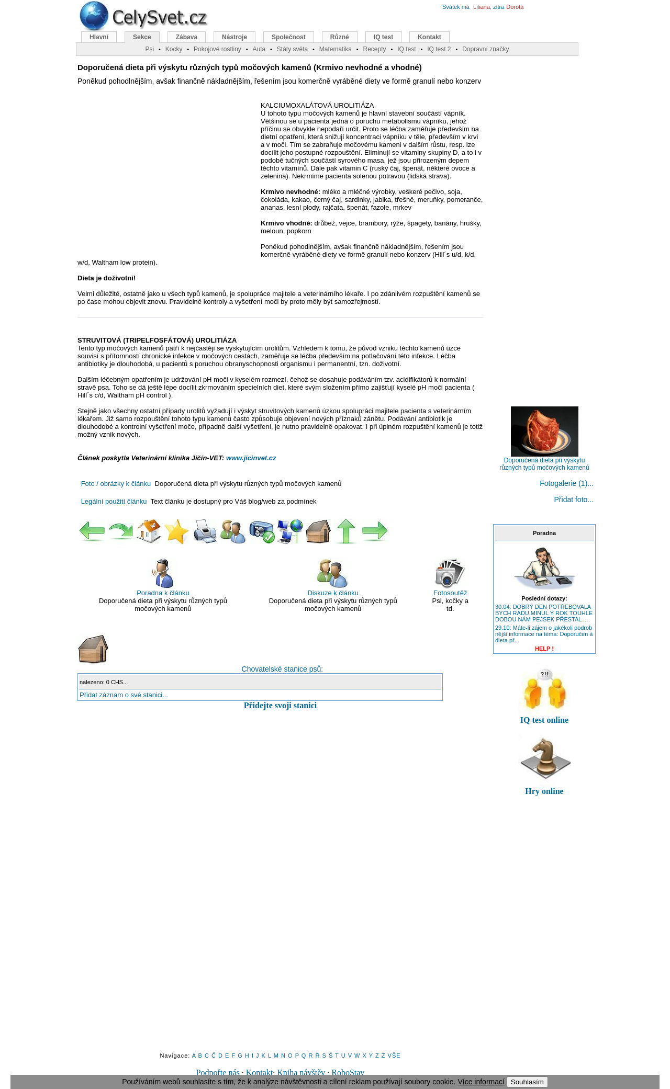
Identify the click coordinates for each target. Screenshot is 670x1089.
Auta (258, 49)
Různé (339, 37)
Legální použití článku (114, 501)
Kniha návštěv (301, 1072)
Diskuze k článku (333, 577)
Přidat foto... (574, 499)
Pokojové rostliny (217, 49)
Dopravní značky (485, 49)
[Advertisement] (165, 177)
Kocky (174, 49)
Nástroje (234, 37)
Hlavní (99, 37)
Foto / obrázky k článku (116, 483)
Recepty (374, 49)
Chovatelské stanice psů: (200, 653)
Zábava (186, 37)
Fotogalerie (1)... (567, 483)
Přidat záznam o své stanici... (124, 695)
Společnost (289, 37)
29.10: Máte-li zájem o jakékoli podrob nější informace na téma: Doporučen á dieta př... (544, 634)
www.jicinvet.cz (251, 458)
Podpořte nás (218, 1072)
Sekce (142, 37)
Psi (149, 49)
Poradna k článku (163, 577)
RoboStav (347, 1072)
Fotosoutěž (450, 577)
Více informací (480, 1081)
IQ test (383, 37)
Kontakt (259, 1072)
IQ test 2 (439, 49)
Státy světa (292, 49)
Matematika (335, 49)
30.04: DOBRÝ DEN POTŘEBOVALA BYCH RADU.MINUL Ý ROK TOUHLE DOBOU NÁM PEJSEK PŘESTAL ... (544, 613)
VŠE (394, 1055)
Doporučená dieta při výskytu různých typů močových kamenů (544, 461)
